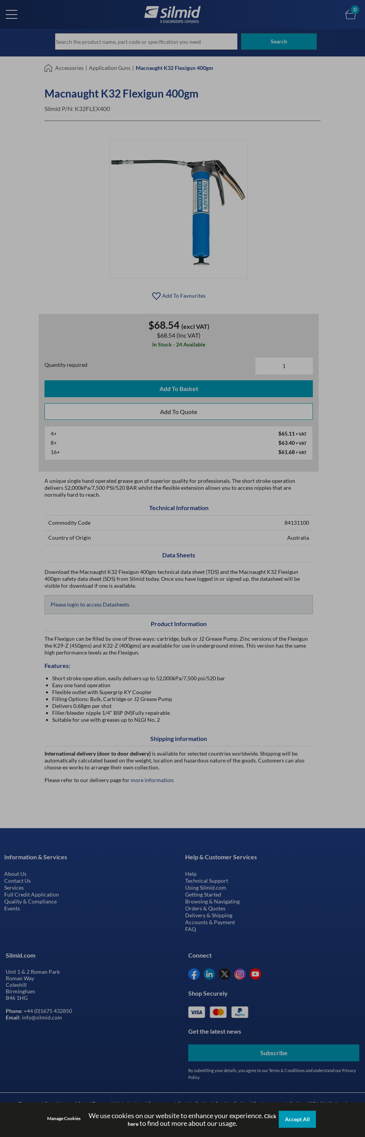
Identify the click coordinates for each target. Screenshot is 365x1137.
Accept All (297, 1119)
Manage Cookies (64, 1119)
